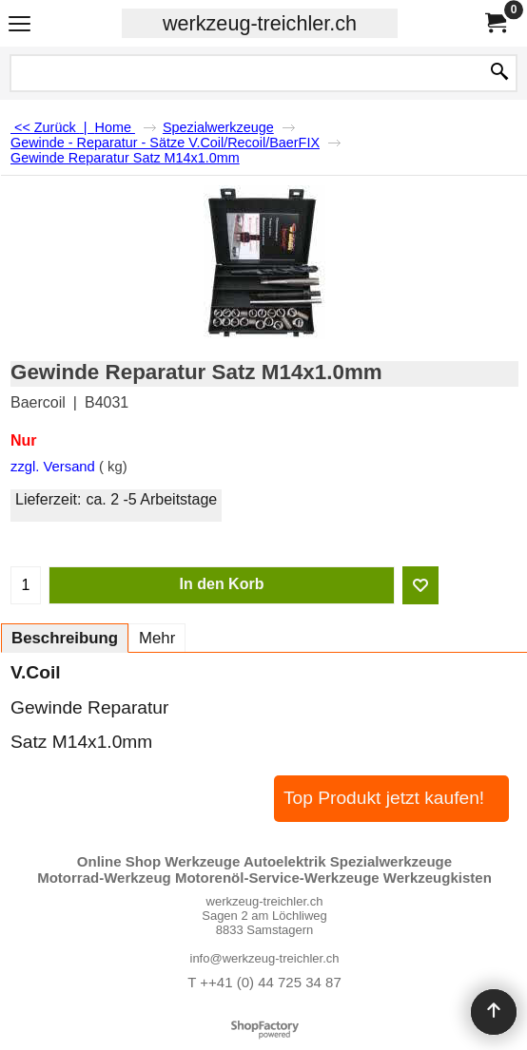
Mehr (157, 638)
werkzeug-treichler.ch (260, 23)
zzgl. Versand (52, 466)
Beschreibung (64, 638)
